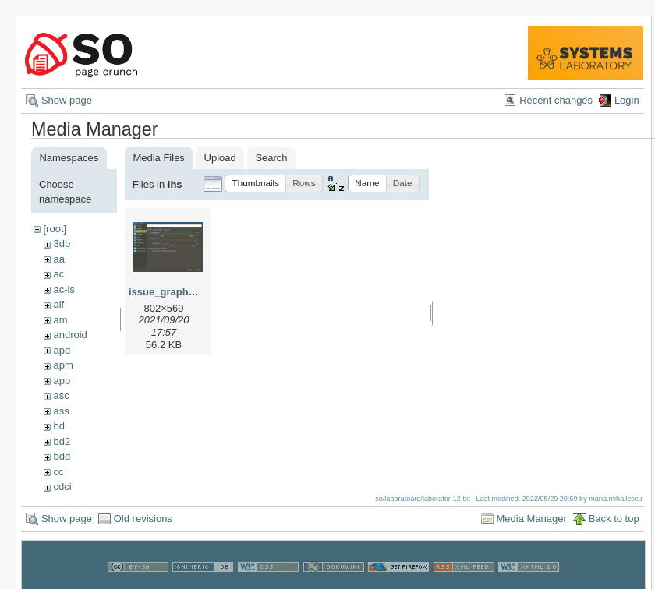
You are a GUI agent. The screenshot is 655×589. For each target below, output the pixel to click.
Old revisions (143, 518)
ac (58, 274)
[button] (255, 183)
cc (58, 472)
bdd (61, 456)
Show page (66, 100)
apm (63, 365)
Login (626, 100)
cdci (62, 486)
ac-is (63, 289)
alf (58, 304)
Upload (220, 158)
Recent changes (556, 100)
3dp (61, 243)
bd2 (61, 441)
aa (58, 259)
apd (61, 350)
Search (271, 158)
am (60, 320)
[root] (54, 229)
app (61, 380)
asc (61, 395)
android (70, 334)
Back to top (614, 518)
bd (58, 426)
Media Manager (532, 518)
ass (61, 411)
